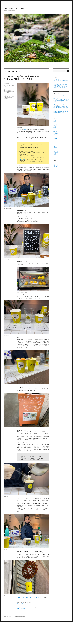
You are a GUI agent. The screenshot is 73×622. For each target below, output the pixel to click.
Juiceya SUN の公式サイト (22, 603)
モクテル (9, 96)
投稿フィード (55, 164)
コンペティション (56, 151)
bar (54, 146)
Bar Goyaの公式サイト (22, 608)
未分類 (54, 154)
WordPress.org (56, 166)
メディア (54, 153)
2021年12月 (55, 128)
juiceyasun (6, 89)
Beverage (6, 85)
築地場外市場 (8, 97)
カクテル (7, 93)
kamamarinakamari (8, 90)
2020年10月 (55, 133)
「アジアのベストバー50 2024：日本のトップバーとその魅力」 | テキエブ (60, 97)
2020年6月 (55, 138)
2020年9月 (55, 134)
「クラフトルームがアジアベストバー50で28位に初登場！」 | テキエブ (60, 104)
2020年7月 (55, 137)
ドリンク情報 (10, 85)
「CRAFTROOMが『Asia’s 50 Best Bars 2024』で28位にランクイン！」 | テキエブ (61, 100)
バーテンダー (8, 95)
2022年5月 (55, 124)
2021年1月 (55, 131)
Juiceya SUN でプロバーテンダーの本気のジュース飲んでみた (30, 597)
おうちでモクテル (56, 148)
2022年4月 (55, 125)
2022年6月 (55, 122)
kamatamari (6, 91)
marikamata (11, 91)
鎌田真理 (25, 129)
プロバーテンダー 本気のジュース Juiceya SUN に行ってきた (23, 78)
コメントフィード (56, 165)
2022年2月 (55, 127)
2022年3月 (55, 126)
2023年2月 (55, 120)
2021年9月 (55, 130)
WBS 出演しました (56, 79)
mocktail (6, 92)
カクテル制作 (55, 150)
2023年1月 (55, 121)
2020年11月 (55, 132)
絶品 (11, 97)
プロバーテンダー (23, 159)
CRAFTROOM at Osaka (57, 95)
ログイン (54, 162)
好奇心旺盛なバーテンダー (14, 8)
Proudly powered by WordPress (20, 616)
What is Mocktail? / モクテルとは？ (60, 106)
